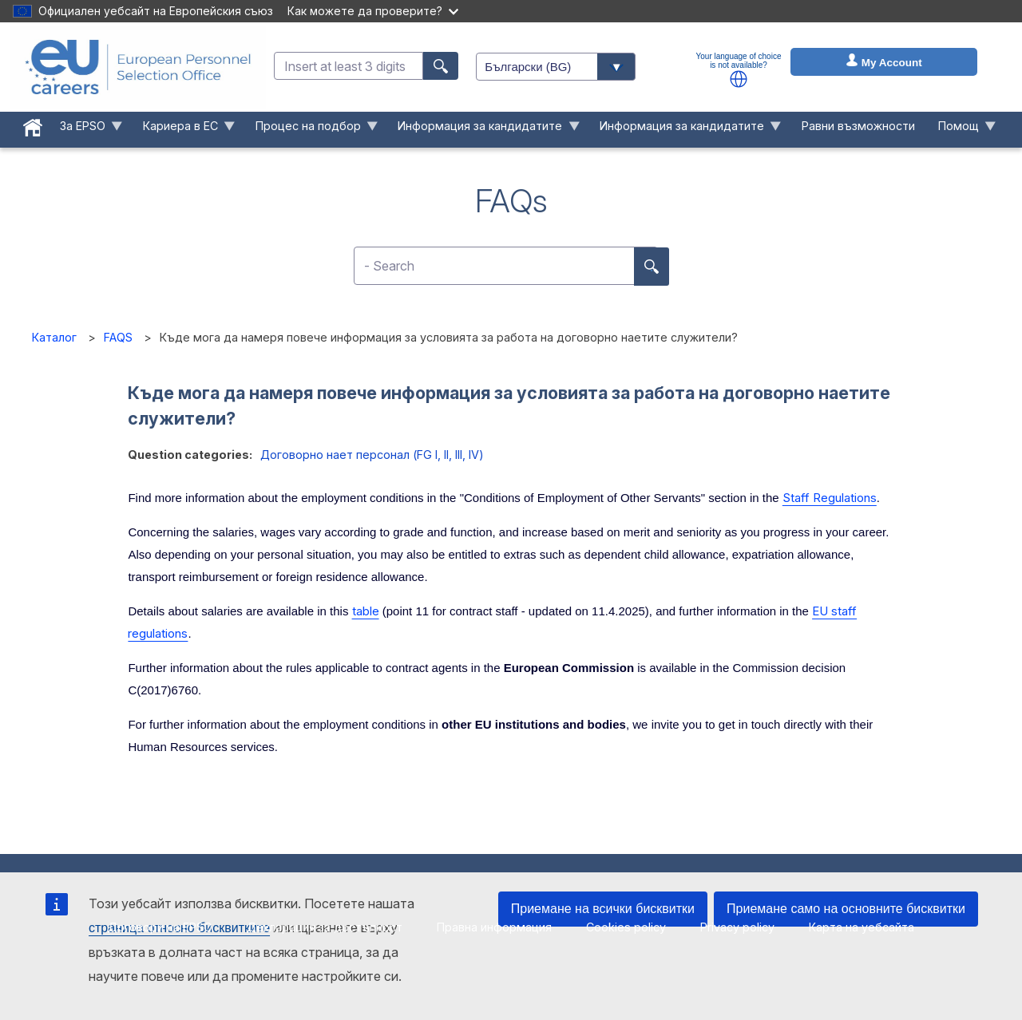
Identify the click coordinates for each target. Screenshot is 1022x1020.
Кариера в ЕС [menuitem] (183, 129)
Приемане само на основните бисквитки (846, 908)
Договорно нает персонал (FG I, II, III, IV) (372, 454)
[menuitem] (33, 124)
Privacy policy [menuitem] (737, 927)
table (365, 611)
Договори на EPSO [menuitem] (160, 927)
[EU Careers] (138, 67)
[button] (738, 79)
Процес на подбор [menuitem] (311, 129)
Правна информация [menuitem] (494, 927)
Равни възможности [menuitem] (858, 125)
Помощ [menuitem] (961, 129)
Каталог (54, 337)
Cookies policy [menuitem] (626, 927)
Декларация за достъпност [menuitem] (324, 927)
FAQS (118, 337)
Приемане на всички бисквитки (603, 908)
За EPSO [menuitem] (86, 129)
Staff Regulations (829, 497)
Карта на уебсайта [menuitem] (861, 927)
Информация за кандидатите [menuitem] (483, 129)
